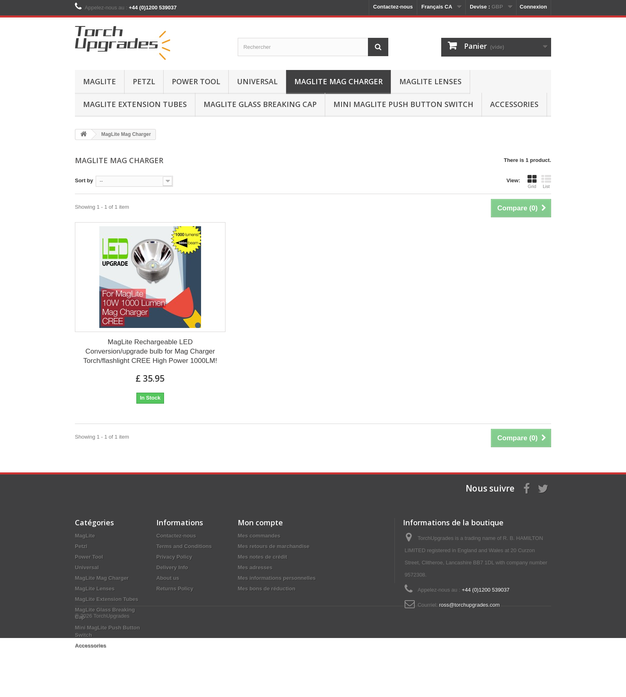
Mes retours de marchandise (273, 546)
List (546, 181)
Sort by (84, 180)
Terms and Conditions (184, 546)
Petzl (144, 81)
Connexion (533, 7)
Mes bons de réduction (266, 589)
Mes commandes (259, 536)
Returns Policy (174, 589)
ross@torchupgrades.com (469, 605)
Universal (257, 81)
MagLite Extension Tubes (135, 104)
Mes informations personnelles (276, 578)
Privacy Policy (174, 557)
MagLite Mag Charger (338, 81)
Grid (532, 181)
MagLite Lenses (430, 81)
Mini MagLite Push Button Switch (403, 104)
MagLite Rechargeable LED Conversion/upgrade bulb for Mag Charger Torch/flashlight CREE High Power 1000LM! (150, 351)
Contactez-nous (393, 7)
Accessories (514, 104)
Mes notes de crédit (262, 557)
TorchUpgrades (111, 675)
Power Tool (196, 81)
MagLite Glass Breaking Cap (260, 104)
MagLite (99, 81)
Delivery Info (172, 567)
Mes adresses (255, 567)
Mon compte (260, 522)
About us (167, 578)
